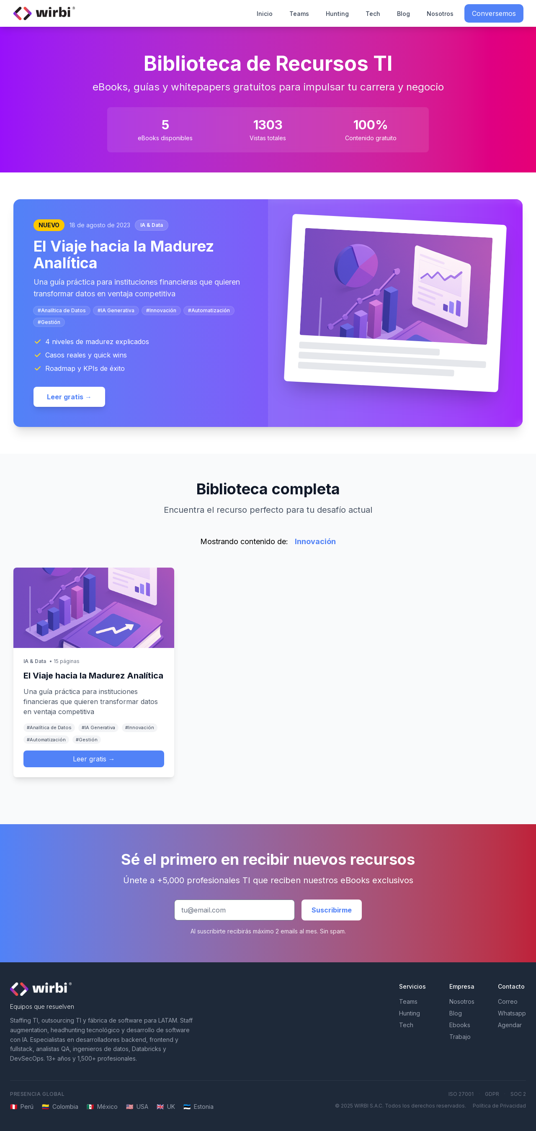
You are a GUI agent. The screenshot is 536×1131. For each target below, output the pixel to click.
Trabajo (460, 1036)
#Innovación (161, 310)
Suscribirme (332, 910)
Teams (299, 13)
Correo (508, 1001)
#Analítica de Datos (62, 310)
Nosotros (440, 13)
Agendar (510, 1024)
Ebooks (459, 1024)
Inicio (265, 13)
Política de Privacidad (499, 1106)
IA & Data (151, 225)
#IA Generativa (116, 310)
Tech (373, 13)
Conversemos (494, 13)
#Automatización (209, 310)
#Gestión (49, 322)
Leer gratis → (69, 397)
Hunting (337, 13)
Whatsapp (512, 1013)
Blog (403, 13)
